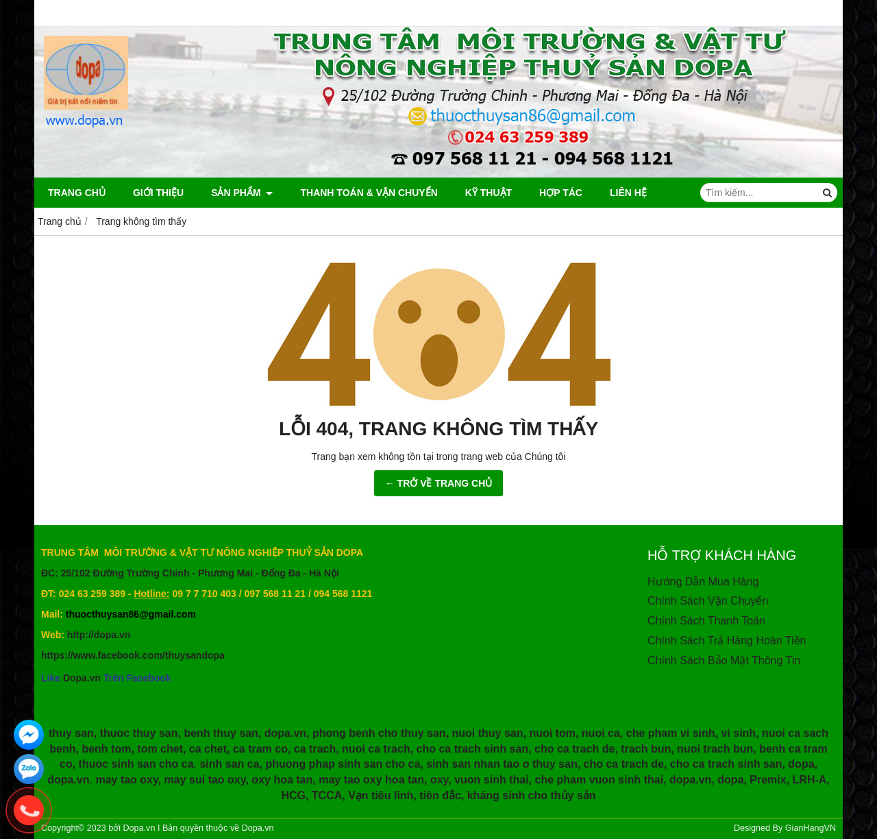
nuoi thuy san (487, 733)
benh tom (106, 749)
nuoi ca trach (376, 749)
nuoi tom (552, 733)
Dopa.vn (82, 677)
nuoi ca (601, 733)
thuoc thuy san (139, 733)
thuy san (71, 733)
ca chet (208, 749)
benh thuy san (221, 733)
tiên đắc (440, 795)
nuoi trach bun (715, 749)
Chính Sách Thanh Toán (706, 621)
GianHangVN (810, 828)
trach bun (646, 749)
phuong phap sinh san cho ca (343, 764)
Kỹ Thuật (488, 192)
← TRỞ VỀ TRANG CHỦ (439, 483)
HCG (293, 795)
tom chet (160, 749)
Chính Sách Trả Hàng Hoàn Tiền (726, 640)
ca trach (315, 749)
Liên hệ (628, 192)
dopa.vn (285, 733)
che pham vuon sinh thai (599, 780)
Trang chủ (77, 192)
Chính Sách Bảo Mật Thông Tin (723, 660)
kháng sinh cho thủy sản (531, 795)
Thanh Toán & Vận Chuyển (368, 192)
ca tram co (260, 749)
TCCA (327, 795)
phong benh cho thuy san (379, 733)
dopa (801, 764)
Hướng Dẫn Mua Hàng (703, 581)
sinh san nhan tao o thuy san (501, 764)
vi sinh (738, 733)
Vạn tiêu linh (380, 795)
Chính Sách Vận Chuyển (707, 601)
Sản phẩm (242, 192)
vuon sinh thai (491, 780)
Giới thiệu (158, 192)
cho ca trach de (574, 749)
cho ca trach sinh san (473, 749)
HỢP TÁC (560, 192)
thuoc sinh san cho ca (136, 764)
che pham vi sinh (670, 733)
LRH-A (810, 780)
